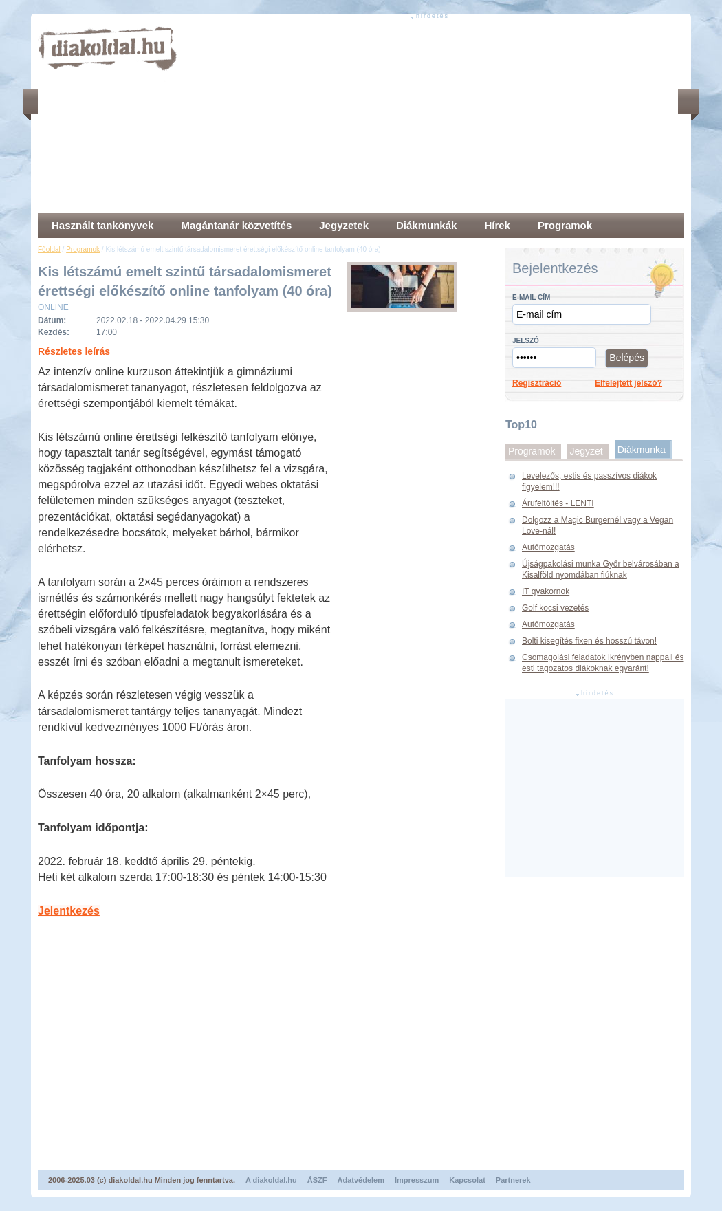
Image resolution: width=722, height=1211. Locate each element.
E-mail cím (531, 297)
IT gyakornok (545, 591)
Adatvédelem (361, 1180)
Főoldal (49, 249)
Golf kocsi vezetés (555, 608)
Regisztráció (536, 383)
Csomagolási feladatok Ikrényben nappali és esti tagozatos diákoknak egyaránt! (602, 663)
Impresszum (417, 1180)
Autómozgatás (548, 547)
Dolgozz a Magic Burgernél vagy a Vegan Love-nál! (597, 525)
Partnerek (513, 1180)
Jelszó (525, 341)
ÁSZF (317, 1180)
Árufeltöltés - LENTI (558, 503)
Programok (83, 249)
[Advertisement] (371, 117)
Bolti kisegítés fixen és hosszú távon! (589, 641)
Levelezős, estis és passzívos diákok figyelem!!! (589, 481)
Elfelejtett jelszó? (628, 383)
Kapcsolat (467, 1180)
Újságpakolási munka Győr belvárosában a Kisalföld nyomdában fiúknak (600, 569)
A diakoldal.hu (271, 1180)
